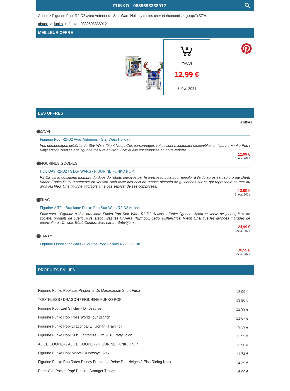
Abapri (43, 24)
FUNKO (58, 24)
